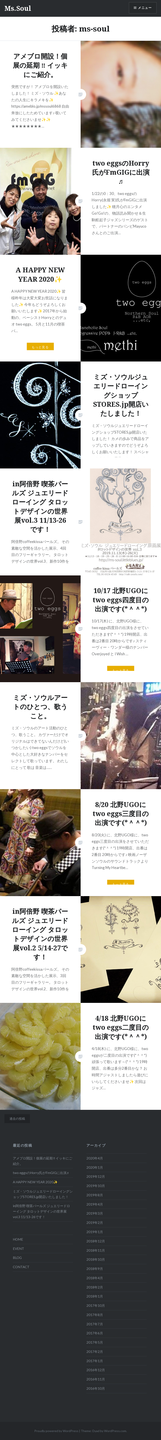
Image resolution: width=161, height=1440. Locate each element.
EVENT (18, 1249)
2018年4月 (94, 1278)
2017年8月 (94, 1315)
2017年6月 (94, 1333)
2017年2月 (94, 1352)
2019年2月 (94, 1223)
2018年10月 (95, 1259)
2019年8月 (94, 1195)
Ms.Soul (17, 8)
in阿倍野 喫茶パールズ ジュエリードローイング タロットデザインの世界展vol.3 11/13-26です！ (41, 1211)
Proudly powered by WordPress (56, 1431)
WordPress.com (115, 1431)
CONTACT (21, 1267)
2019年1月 (94, 1232)
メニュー (145, 8)
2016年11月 (95, 1379)
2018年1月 (94, 1296)
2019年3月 (94, 1213)
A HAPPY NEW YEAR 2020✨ (35, 1182)
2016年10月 (95, 1388)
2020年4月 (94, 1158)
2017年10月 (95, 1305)
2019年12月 (95, 1176)
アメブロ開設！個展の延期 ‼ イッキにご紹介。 (42, 1161)
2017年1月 (94, 1361)
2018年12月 (95, 1241)
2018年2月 (94, 1287)
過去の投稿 (17, 1118)
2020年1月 (94, 1167)
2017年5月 (94, 1342)
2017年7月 (94, 1324)
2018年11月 (95, 1250)
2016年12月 (95, 1370)
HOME (18, 1239)
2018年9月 (94, 1269)
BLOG (17, 1258)
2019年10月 (95, 1186)
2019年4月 (94, 1204)
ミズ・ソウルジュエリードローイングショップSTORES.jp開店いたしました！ (43, 1194)
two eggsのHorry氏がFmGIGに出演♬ (41, 1173)
